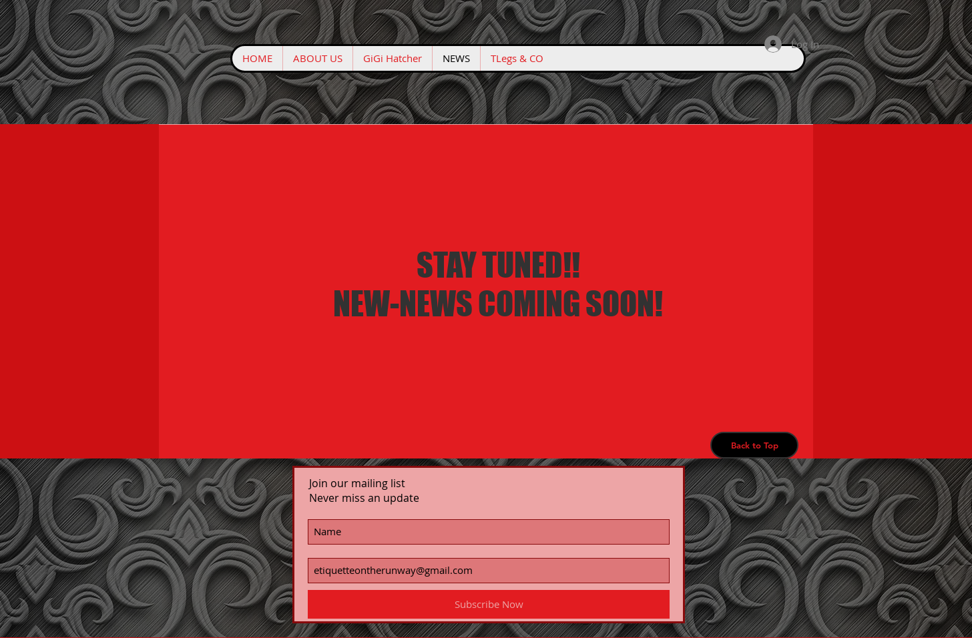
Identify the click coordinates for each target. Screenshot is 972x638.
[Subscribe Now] (489, 604)
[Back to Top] (754, 445)
